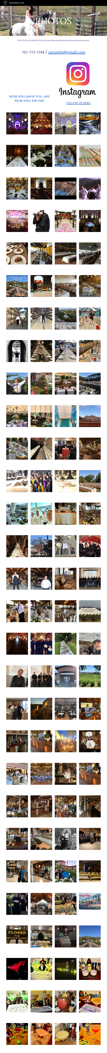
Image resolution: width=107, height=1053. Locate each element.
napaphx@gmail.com (66, 52)
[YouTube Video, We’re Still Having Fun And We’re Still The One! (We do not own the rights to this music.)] (29, 77)
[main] (53, 20)
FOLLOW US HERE (78, 103)
